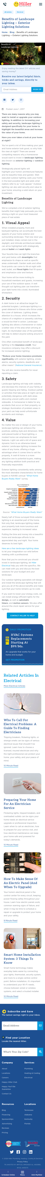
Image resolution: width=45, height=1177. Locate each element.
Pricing (5, 1133)
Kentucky (28, 1119)
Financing (6, 1115)
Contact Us (6, 1094)
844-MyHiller (37, 1173)
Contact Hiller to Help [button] (22, 616)
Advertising (7, 1124)
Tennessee (28, 1110)
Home (5, 32)
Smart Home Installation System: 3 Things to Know (22, 959)
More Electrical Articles (14, 686)
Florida (27, 1124)
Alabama (28, 1115)
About (4, 1069)
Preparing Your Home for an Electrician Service (20, 804)
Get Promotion (15, 660)
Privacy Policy (22, 1162)
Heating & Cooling (32, 1073)
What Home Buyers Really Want (26, 512)
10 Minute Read (11, 766)
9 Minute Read (10, 920)
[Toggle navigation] (40, 4)
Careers (5, 1078)
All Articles (8, 12)
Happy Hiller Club (9, 1082)
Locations (6, 1073)
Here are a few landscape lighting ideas (20, 548)
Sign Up (37, 89)
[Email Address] (16, 89)
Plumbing (28, 1069)
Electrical (20, 12)
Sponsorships (7, 1119)
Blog (12, 32)
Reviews (5, 1128)
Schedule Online (8, 1173)
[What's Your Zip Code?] (19, 1052)
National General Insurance (28, 365)
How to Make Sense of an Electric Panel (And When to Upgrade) (21, 883)
